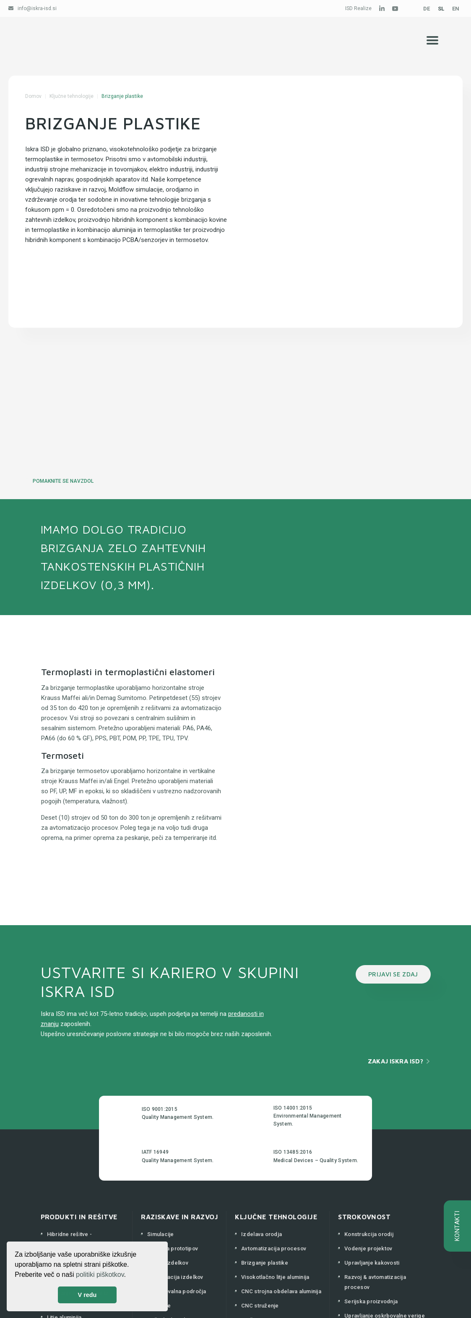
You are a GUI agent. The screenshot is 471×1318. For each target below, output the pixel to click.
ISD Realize (358, 8)
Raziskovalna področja (176, 1291)
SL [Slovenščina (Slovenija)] (441, 8)
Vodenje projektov (368, 1248)
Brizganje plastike (264, 1263)
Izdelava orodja (261, 1234)
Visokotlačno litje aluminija (275, 1277)
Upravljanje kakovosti (371, 1263)
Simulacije (160, 1234)
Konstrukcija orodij (368, 1234)
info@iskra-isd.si (37, 8)
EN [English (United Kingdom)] (455, 8)
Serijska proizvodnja (371, 1301)
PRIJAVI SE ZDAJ (393, 974)
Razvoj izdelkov (167, 1263)
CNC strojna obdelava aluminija (281, 1291)
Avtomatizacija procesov (273, 1248)
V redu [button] (87, 1295)
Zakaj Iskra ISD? (395, 1061)
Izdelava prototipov (172, 1248)
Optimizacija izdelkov (175, 1277)
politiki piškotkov (100, 1274)
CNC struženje (259, 1305)
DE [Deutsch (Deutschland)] (426, 8)
